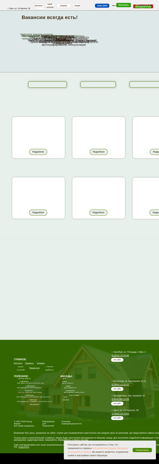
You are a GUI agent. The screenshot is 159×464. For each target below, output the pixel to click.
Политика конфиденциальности (72, 422)
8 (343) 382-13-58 (120, 399)
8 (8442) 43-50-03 (120, 384)
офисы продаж (80, 440)
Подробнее (23, 447)
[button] (143, 7)
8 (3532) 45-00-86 (120, 355)
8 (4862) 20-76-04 (120, 413)
